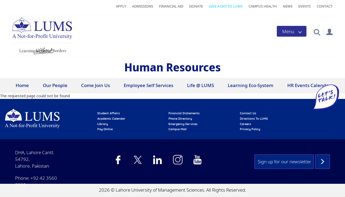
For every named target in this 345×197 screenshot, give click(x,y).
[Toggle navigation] (291, 31)
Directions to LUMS (254, 118)
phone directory (180, 118)
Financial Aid (171, 6)
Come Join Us (95, 85)
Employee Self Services (148, 85)
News (287, 6)
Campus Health (263, 6)
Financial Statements (183, 113)
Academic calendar (111, 118)
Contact (324, 6)
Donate (196, 6)
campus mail (177, 129)
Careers (245, 124)
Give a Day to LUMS (226, 6)
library (102, 124)
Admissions (142, 6)
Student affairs (108, 113)
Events (304, 6)
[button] (317, 32)
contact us (248, 113)
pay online (105, 129)
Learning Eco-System (250, 85)
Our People (55, 85)
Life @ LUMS (200, 85)
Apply (121, 6)
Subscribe (322, 161)
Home (22, 85)
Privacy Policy (250, 129)
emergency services (182, 124)
